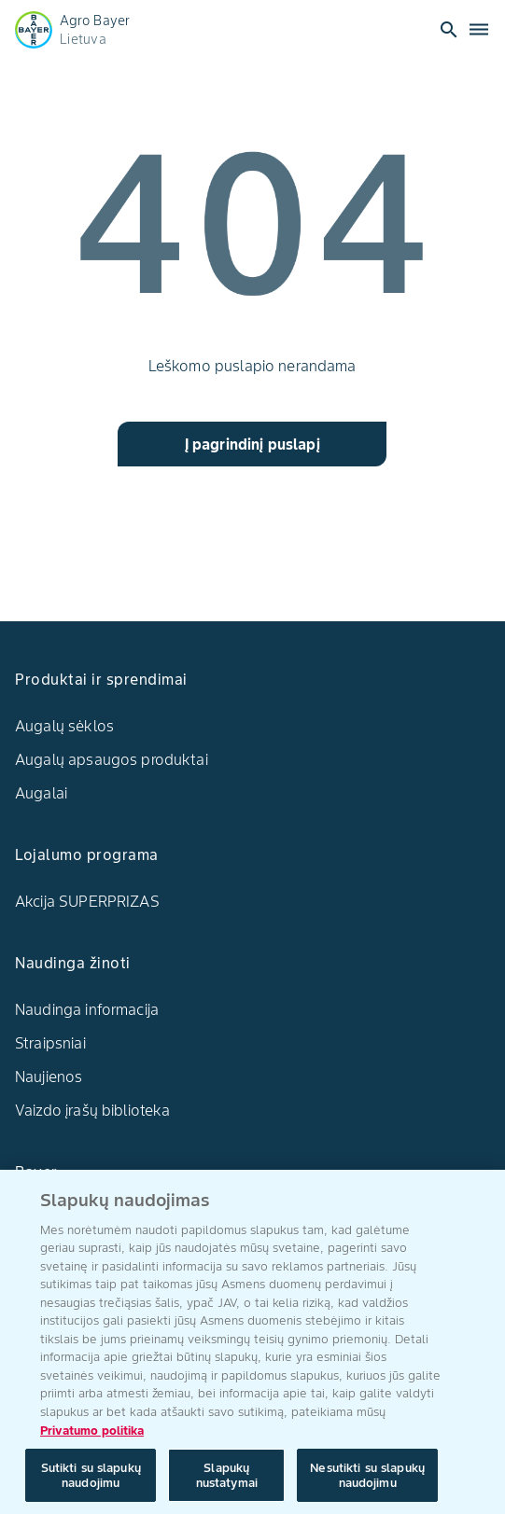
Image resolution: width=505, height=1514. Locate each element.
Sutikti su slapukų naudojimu (91, 1481)
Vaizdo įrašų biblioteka (92, 1110)
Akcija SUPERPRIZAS (87, 901)
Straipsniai (50, 1043)
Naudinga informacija (87, 1009)
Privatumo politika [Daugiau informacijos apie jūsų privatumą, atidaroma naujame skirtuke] (92, 1437)
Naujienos (48, 1076)
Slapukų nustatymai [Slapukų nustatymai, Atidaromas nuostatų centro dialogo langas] (227, 1481)
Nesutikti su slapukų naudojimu (367, 1481)
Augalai (41, 793)
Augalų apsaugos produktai (111, 759)
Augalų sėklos (64, 725)
